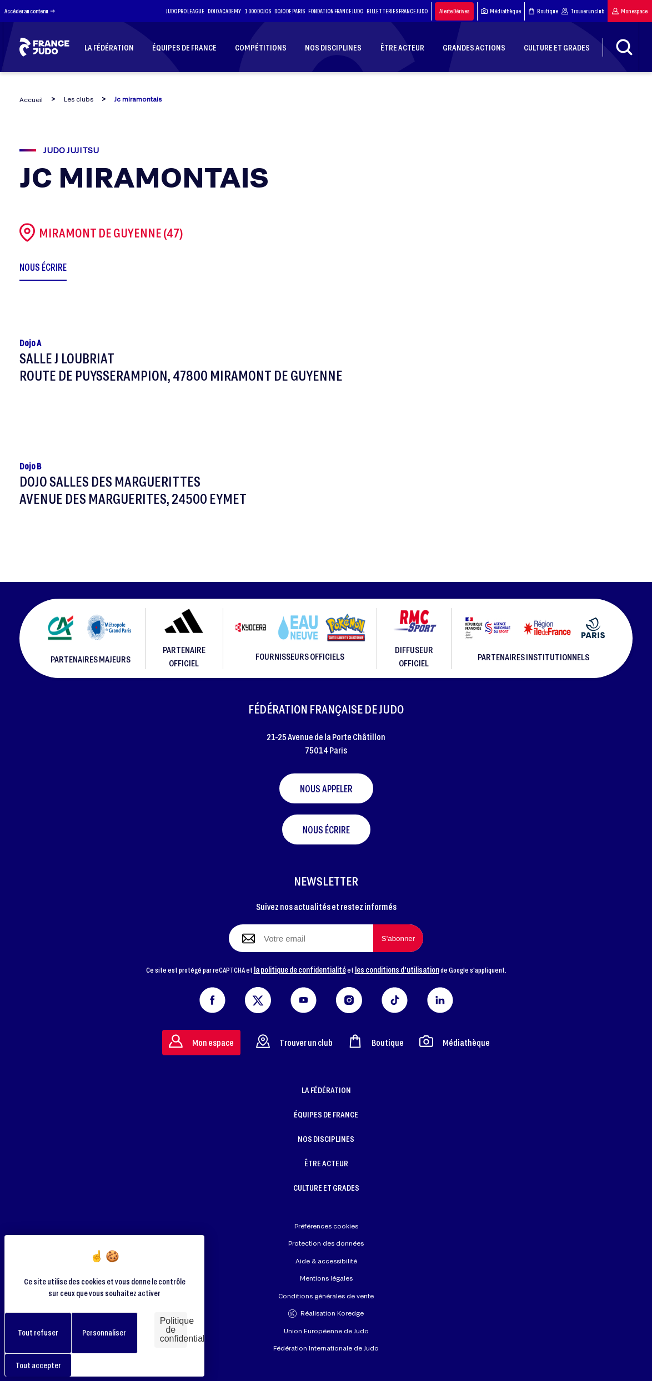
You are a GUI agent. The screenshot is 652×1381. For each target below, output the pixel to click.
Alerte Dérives (454, 11)
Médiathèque (501, 11)
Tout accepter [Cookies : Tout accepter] (38, 1365)
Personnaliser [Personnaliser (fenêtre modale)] (104, 1332)
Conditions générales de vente (326, 1295)
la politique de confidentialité (300, 969)
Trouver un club (582, 11)
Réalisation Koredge (326, 1313)
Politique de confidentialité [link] (173, 1329)
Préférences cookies (326, 1226)
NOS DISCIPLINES (326, 1139)
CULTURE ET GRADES (326, 1187)
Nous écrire (326, 829)
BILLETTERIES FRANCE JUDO (397, 11)
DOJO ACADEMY (224, 11)
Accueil (31, 99)
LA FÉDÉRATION (326, 1090)
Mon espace (630, 11)
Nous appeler (326, 788)
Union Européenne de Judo (326, 1330)
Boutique (543, 11)
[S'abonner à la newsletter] (398, 938)
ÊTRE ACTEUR (326, 1163)
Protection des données (326, 1243)
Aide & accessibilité (326, 1260)
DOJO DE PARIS (289, 11)
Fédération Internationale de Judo (326, 1348)
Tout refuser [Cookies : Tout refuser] (38, 1332)
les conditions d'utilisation (397, 969)
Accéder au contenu (29, 11)
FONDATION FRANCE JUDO (335, 11)
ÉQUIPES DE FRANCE (326, 1114)
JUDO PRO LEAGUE (185, 11)
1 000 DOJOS (257, 11)
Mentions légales (326, 1278)
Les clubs (78, 99)
